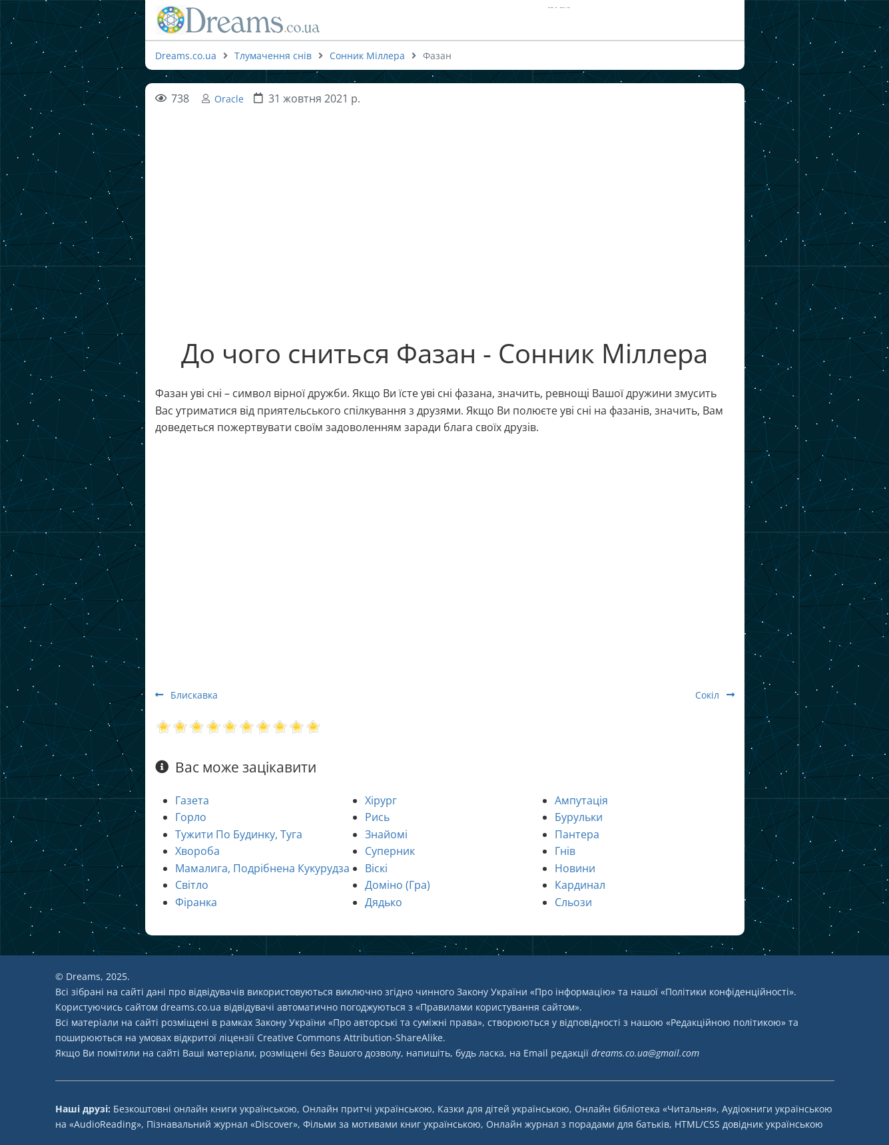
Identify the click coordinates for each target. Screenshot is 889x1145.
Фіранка (196, 902)
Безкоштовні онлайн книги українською (205, 1108)
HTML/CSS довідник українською (749, 1124)
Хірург (381, 800)
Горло (190, 817)
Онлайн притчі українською (367, 1108)
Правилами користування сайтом (497, 1007)
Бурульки (579, 817)
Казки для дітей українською (503, 1108)
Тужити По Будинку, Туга (238, 834)
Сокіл (715, 695)
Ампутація (581, 800)
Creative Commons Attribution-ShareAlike (350, 1037)
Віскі (376, 868)
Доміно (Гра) (397, 885)
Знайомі (386, 834)
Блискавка (186, 695)
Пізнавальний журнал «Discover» (222, 1124)
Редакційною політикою (726, 1022)
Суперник (390, 851)
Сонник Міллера (367, 55)
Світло (191, 885)
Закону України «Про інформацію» (536, 991)
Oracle (229, 98)
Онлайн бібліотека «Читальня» (646, 1108)
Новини (575, 868)
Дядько (383, 902)
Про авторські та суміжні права (405, 1022)
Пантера (577, 834)
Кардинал (580, 885)
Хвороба (197, 851)
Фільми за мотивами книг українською (392, 1124)
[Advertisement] (445, 201)
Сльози (573, 902)
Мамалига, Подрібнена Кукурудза (262, 868)
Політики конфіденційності (727, 991)
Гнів (565, 851)
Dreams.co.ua (185, 55)
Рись (377, 817)
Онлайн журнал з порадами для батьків (577, 1124)
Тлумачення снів (273, 55)
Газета (192, 800)
